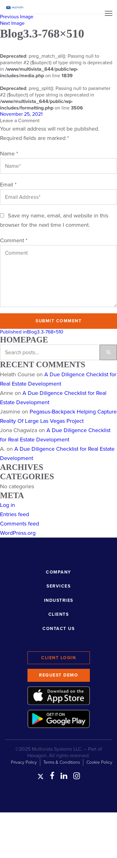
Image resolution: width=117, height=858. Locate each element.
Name (9, 153)
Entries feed (14, 514)
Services (58, 586)
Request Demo (58, 675)
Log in (7, 505)
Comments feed (19, 523)
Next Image (12, 23)
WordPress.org (18, 533)
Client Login (58, 657)
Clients (58, 614)
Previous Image (16, 17)
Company (58, 572)
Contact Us (58, 628)
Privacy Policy (24, 762)
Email (8, 184)
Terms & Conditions (61, 762)
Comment (13, 240)
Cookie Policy (99, 762)
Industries (58, 600)
